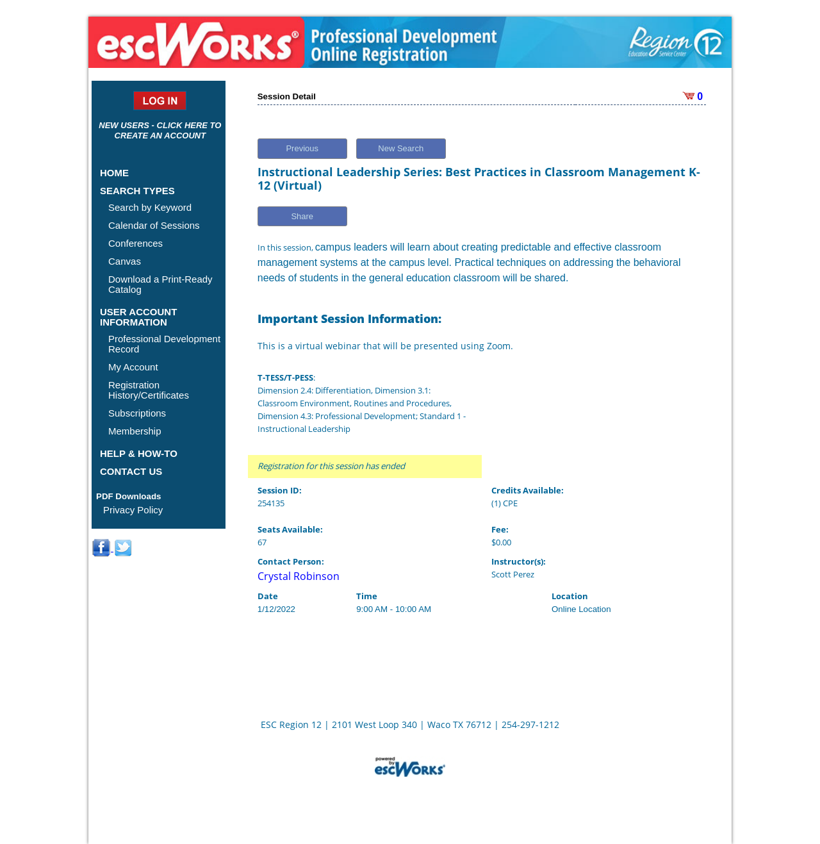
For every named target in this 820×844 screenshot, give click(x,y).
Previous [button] (302, 148)
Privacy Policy (133, 509)
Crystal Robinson (299, 576)
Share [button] (302, 216)
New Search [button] (400, 148)
